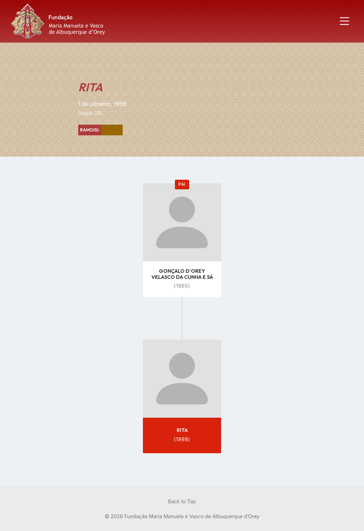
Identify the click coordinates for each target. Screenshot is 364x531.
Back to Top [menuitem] (182, 501)
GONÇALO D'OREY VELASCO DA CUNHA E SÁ (182, 274)
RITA (182, 430)
